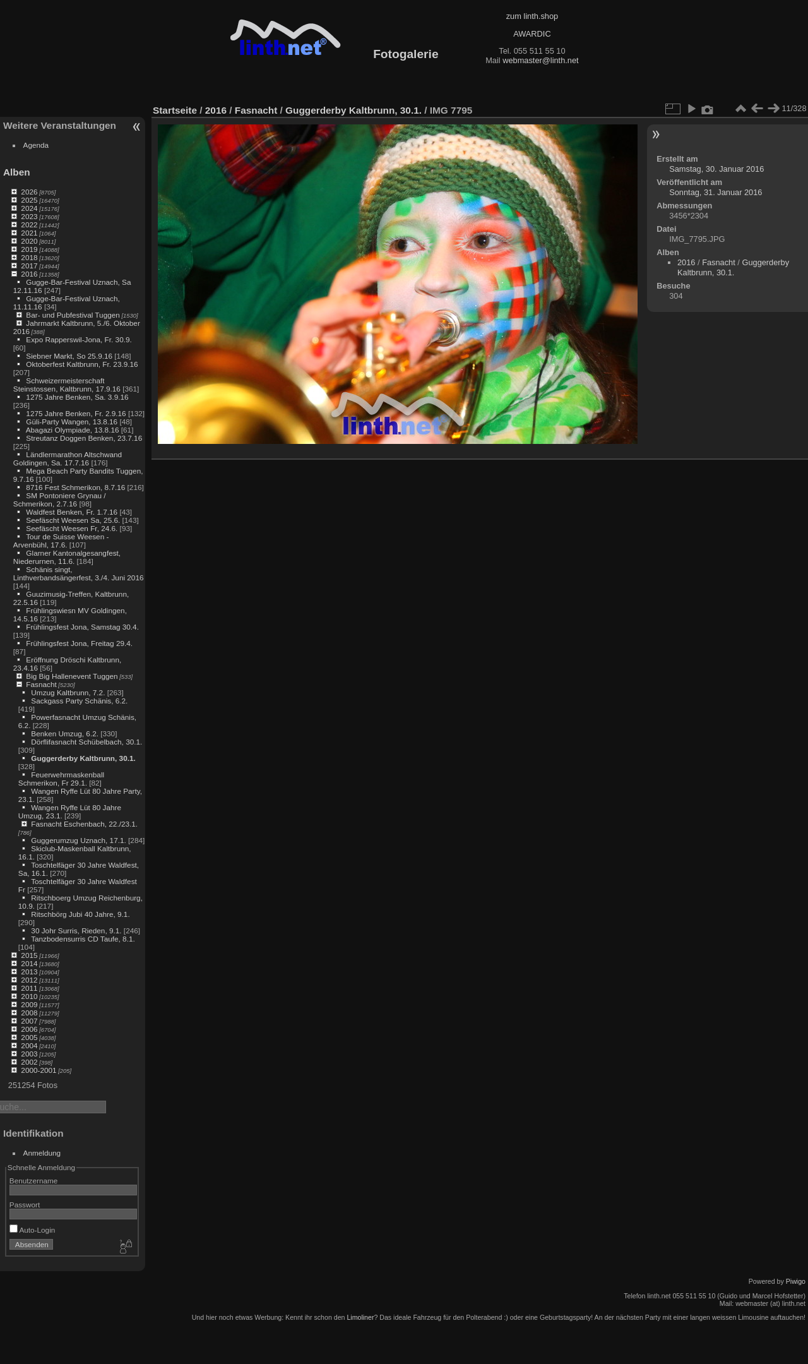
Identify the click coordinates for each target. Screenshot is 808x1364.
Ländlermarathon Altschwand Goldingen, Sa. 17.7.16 (67, 458)
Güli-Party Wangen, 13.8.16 (71, 421)
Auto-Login (32, 1230)
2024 (29, 208)
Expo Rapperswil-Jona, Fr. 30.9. (78, 339)
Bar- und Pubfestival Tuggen (72, 315)
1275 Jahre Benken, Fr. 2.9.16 (76, 413)
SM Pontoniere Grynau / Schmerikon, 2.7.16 (59, 499)
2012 (29, 980)
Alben (16, 172)
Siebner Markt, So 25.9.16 (69, 356)
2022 (29, 224)
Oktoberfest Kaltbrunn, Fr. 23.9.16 (82, 364)
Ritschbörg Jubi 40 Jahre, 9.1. (80, 914)
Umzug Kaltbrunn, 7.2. (68, 692)
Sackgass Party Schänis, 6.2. (79, 701)
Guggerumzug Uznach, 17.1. (78, 840)
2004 (29, 1045)
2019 (29, 249)
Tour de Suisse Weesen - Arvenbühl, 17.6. (61, 540)
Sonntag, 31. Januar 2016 (715, 192)
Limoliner (360, 1317)
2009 (29, 1004)
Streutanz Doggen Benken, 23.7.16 (84, 438)
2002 (29, 1062)
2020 (29, 241)
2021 (29, 233)
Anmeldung (42, 1153)
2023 (29, 216)
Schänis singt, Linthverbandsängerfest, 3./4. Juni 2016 (78, 573)
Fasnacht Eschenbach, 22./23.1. (84, 824)
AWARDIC (531, 34)
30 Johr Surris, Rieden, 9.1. (76, 930)
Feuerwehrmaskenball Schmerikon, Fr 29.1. (61, 778)
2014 (29, 963)
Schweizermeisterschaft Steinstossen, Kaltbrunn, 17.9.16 (67, 384)
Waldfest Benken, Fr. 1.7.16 (71, 512)
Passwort (24, 1204)
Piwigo (795, 1281)
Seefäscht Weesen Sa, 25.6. (73, 520)
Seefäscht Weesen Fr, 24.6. (71, 528)
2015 (29, 955)
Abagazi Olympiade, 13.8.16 (72, 430)
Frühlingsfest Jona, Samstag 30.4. (82, 627)
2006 (29, 1029)
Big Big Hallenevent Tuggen (71, 676)
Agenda (36, 145)
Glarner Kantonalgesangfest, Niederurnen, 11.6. (67, 557)
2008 (29, 1012)
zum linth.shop (532, 16)
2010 (29, 996)
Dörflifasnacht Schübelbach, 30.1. (86, 742)
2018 (29, 257)
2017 (29, 265)
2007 (29, 1021)
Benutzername (33, 1180)
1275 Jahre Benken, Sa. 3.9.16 (77, 397)
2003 (29, 1054)
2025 (29, 200)
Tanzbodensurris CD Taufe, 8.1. (83, 939)
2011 (29, 988)
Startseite (175, 110)
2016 (29, 274)
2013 (29, 971)
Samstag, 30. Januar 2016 (716, 169)
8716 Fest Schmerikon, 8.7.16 (75, 487)
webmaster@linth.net (540, 60)
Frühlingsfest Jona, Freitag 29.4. (79, 643)
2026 (29, 192)
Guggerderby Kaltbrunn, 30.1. (83, 758)
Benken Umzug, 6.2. (64, 733)
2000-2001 (38, 1070)
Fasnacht (41, 684)
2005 (29, 1037)
